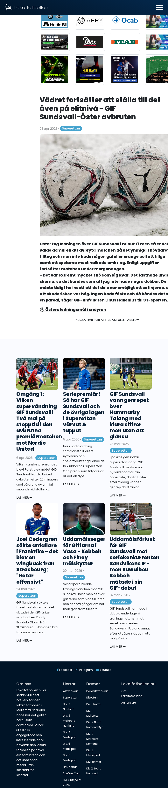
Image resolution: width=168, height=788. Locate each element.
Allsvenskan (71, 691)
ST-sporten (155, 300)
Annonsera (128, 703)
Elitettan (92, 697)
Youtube (103, 670)
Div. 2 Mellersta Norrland (92, 739)
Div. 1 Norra (93, 704)
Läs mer (24, 497)
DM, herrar (70, 767)
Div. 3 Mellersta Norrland (69, 721)
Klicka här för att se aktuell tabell (107, 319)
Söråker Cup (71, 773)
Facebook (65, 670)
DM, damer (93, 762)
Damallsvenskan (97, 691)
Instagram (84, 670)
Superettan (71, 128)
